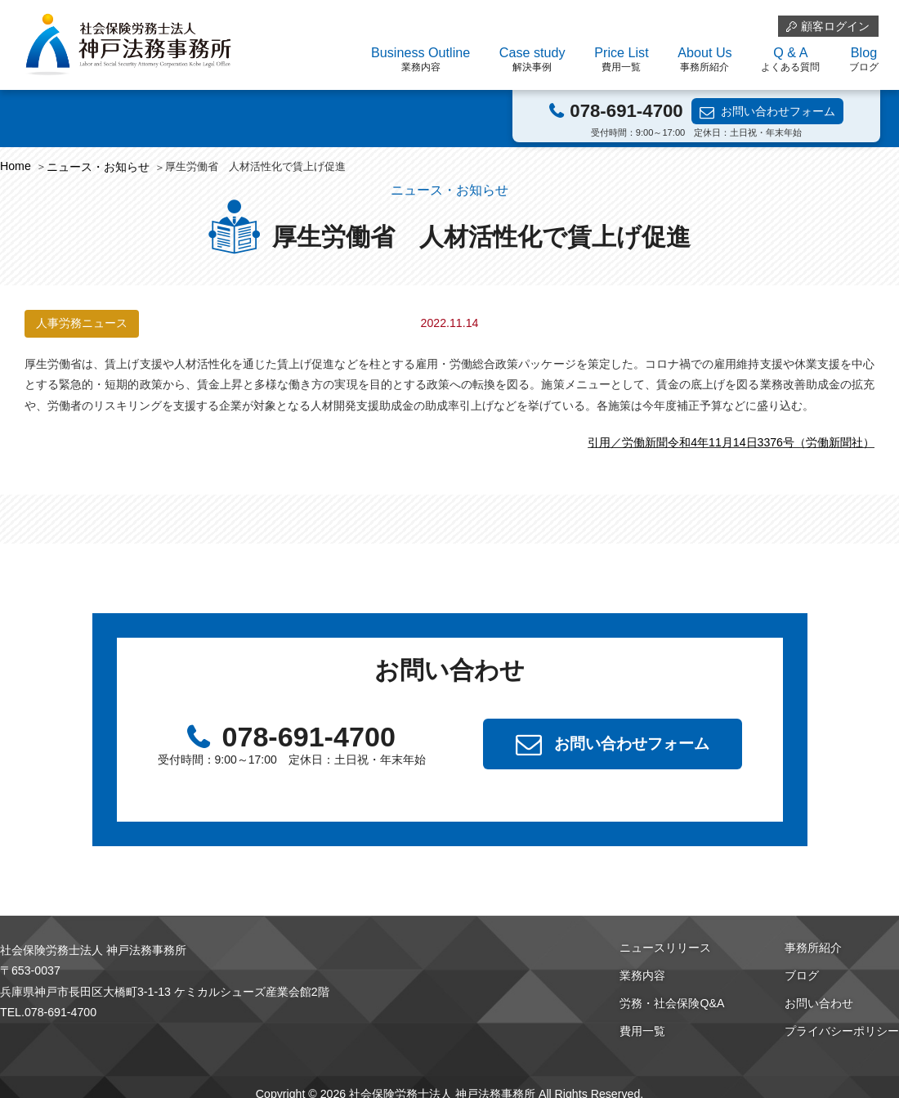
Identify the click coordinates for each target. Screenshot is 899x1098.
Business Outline (420, 59)
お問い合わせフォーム (778, 111)
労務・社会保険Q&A (671, 1003)
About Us (704, 59)
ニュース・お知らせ (98, 166)
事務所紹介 (813, 947)
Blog (864, 59)
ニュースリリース (665, 947)
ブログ (802, 975)
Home (15, 166)
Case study (532, 59)
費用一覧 (642, 1030)
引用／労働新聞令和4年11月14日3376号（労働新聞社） (731, 442)
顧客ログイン (835, 26)
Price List (621, 59)
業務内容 (642, 975)
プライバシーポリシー (842, 1030)
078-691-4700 (626, 111)
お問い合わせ (819, 1003)
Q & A (790, 59)
